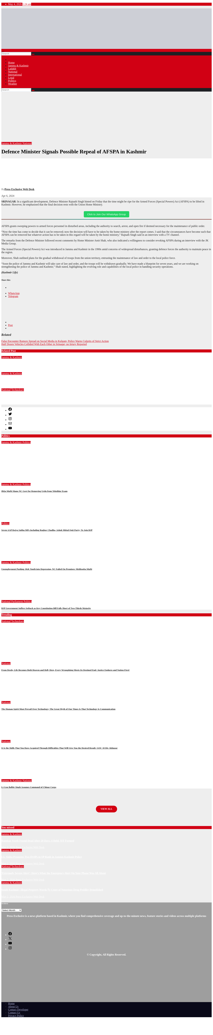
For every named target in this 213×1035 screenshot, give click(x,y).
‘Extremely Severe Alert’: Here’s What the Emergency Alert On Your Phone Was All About (53, 396)
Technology (17, 389)
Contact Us (14, 1012)
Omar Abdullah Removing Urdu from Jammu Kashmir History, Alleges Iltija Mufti (49, 449)
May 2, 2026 (8, 634)
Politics (12, 80)
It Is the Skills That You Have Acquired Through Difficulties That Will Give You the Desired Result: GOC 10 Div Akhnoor (59, 748)
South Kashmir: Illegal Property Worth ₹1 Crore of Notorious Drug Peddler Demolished (52, 889)
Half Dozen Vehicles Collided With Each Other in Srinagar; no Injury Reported (44, 344)
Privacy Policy (16, 1015)
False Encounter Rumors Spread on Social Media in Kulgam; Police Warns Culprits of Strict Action (55, 341)
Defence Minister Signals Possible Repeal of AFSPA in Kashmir (74, 152)
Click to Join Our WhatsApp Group (106, 214)
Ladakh (12, 68)
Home (11, 62)
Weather (12, 83)
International (15, 74)
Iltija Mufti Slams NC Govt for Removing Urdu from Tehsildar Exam (34, 491)
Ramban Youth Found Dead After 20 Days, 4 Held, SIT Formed (37, 364)
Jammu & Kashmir (18, 65)
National (12, 71)
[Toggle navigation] (2, 51)
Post (10, 325)
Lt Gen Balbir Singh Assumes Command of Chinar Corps (28, 787)
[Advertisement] (106, 116)
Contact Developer (18, 1009)
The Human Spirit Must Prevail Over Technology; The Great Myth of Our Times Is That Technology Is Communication (58, 709)
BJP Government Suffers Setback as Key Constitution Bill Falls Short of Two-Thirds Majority (46, 608)
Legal (11, 77)
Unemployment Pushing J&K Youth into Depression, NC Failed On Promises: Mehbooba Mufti (46, 569)
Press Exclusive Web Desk (19, 189)
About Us (13, 1006)
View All (106, 809)
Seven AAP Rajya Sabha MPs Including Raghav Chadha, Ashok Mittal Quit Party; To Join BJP (46, 530)
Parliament (17, 601)
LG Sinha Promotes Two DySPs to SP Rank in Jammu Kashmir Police (41, 380)
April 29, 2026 (9, 455)
